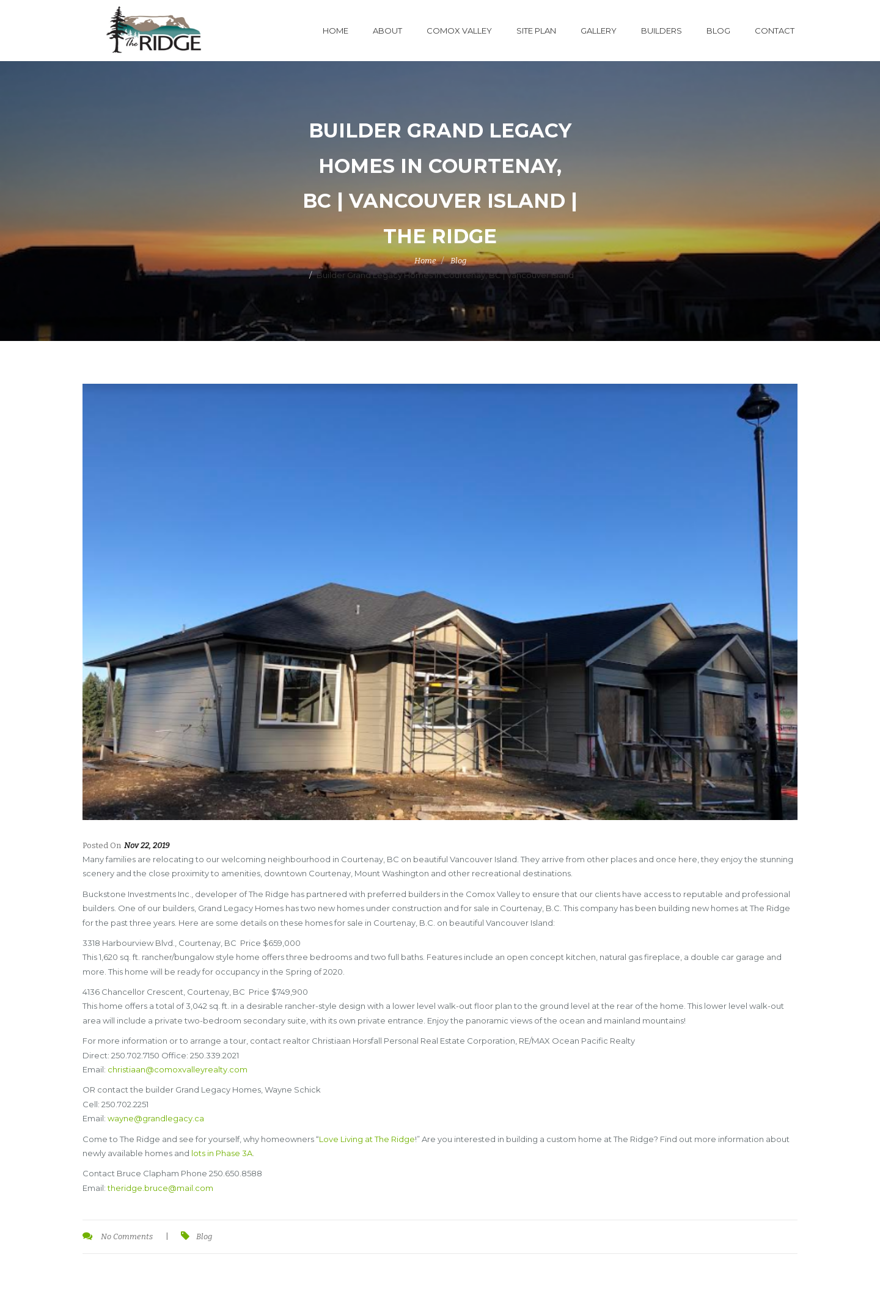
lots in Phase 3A (221, 1153)
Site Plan (536, 30)
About (387, 30)
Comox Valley (459, 30)
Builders (661, 30)
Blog (718, 30)
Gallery (599, 30)
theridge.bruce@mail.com (160, 1188)
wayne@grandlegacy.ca (156, 1118)
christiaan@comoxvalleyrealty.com (178, 1069)
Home (335, 30)
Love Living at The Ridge (367, 1139)
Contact (774, 30)
